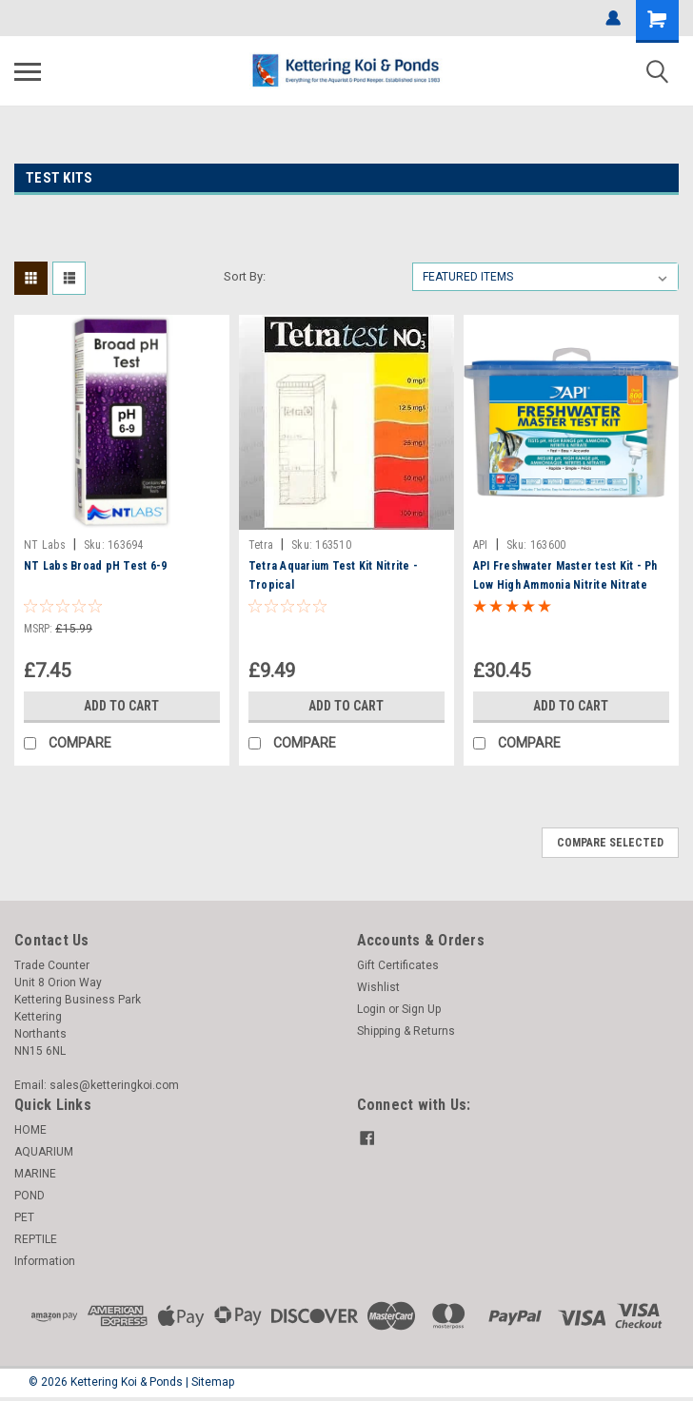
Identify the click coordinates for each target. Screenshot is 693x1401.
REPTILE (35, 1239)
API (480, 545)
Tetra (260, 545)
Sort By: (245, 276)
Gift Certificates (398, 965)
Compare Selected (610, 842)
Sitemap (212, 1382)
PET (24, 1217)
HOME (30, 1130)
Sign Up (421, 1009)
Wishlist (378, 987)
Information (44, 1261)
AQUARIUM (43, 1151)
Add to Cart (121, 705)
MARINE (35, 1173)
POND (29, 1195)
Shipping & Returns (406, 1031)
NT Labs (45, 545)
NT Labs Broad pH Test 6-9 (95, 566)
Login (371, 1009)
